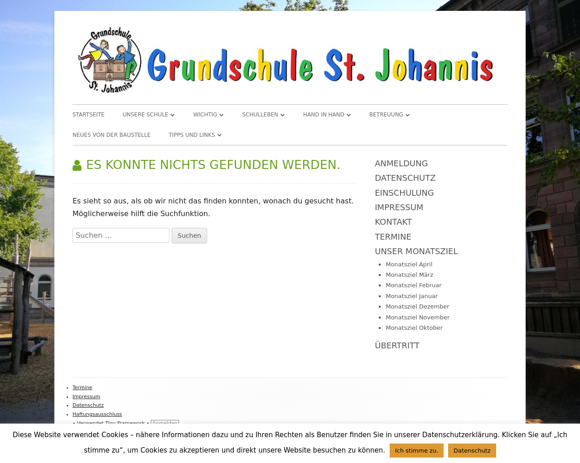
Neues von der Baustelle (111, 135)
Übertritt (397, 345)
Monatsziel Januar (412, 296)
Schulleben (260, 114)
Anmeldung (401, 163)
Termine (393, 236)
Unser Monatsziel (416, 251)
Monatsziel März (409, 274)
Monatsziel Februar (413, 285)
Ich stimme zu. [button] (417, 450)
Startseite (88, 114)
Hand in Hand (323, 114)
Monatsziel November (418, 317)
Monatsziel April (409, 264)
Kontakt (393, 222)
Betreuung (386, 114)
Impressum (399, 207)
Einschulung (404, 193)
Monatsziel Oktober (414, 327)
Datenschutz (405, 178)
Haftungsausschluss (97, 414)
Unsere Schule (146, 114)
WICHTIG (205, 114)
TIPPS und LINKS (192, 135)
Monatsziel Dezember (418, 306)
